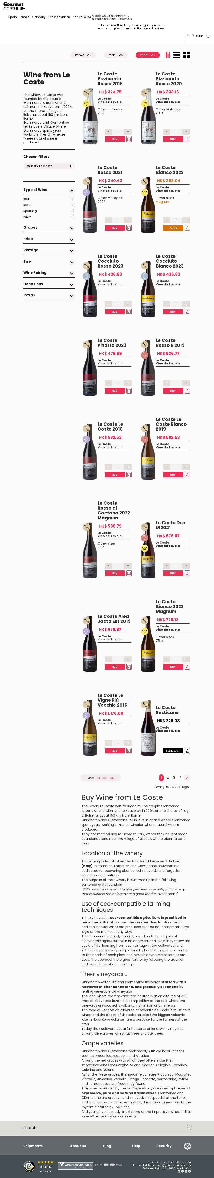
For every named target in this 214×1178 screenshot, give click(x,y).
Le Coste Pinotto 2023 (112, 342)
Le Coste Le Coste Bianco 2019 (171, 424)
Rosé (49, 205)
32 (105, 778)
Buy (114, 139)
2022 (101, 201)
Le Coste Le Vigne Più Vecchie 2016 (112, 700)
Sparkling (49, 211)
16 (98, 778)
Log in (197, 36)
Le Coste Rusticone (167, 710)
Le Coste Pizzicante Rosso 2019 (110, 79)
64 (112, 778)
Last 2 (173, 228)
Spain (12, 17)
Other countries (59, 17)
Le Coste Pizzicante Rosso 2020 (169, 79)
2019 (159, 113)
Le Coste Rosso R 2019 (170, 342)
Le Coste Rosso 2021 (110, 170)
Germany (39, 17)
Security (164, 1146)
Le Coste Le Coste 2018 (110, 426)
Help (136, 1146)
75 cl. (102, 547)
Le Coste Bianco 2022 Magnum (169, 607)
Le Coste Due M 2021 (170, 525)
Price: (147, 55)
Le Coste (104, 99)
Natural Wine (82, 17)
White (49, 217)
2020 (101, 113)
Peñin (115, 55)
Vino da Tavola (110, 102)
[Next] (180, 777)
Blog (107, 1146)
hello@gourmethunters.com (174, 1165)
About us (78, 1146)
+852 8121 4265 (144, 1165)
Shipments (33, 1146)
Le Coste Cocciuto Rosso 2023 (110, 261)
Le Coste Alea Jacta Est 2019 (114, 618)
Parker (83, 55)
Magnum (163, 201)
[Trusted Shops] (32, 1167)
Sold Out (173, 751)
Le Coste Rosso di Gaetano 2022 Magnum (114, 510)
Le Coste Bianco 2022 (169, 170)
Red (49, 199)
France (24, 17)
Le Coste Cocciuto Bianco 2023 (170, 261)
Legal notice (183, 1168)
